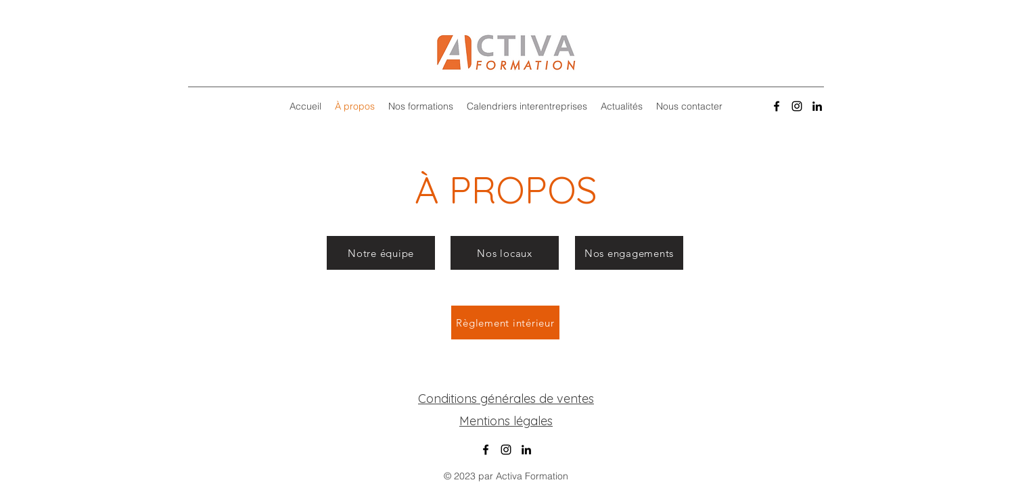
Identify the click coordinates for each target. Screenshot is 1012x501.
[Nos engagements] (629, 253)
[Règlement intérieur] (505, 322)
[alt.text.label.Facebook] (776, 106)
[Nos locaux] (505, 253)
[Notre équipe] (381, 253)
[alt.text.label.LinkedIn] (817, 106)
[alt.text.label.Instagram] (797, 106)
